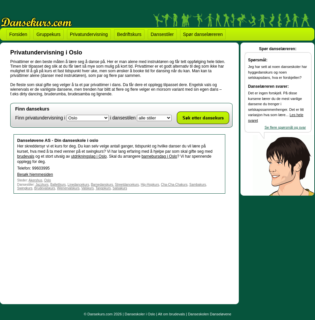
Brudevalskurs (44, 188)
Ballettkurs (58, 184)
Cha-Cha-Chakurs (174, 184)
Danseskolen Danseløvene (209, 314)
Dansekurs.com (99, 314)
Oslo (47, 180)
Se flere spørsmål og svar (285, 127)
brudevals (25, 156)
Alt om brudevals (171, 314)
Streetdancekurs (127, 184)
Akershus (35, 180)
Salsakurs (119, 188)
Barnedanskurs (102, 184)
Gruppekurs (48, 34)
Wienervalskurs (68, 188)
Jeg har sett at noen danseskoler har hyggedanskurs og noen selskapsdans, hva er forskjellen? (277, 72)
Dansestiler (162, 34)
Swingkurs (24, 188)
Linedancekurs (78, 184)
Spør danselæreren (203, 34)
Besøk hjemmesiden (35, 174)
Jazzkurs (42, 184)
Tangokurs (103, 188)
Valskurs (87, 188)
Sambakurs (197, 184)
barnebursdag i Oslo (159, 156)
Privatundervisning (89, 34)
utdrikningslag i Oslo (89, 156)
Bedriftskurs (129, 34)
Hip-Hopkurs (150, 184)
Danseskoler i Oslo (140, 314)
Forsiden (18, 34)
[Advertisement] (65, 248)
